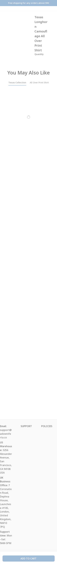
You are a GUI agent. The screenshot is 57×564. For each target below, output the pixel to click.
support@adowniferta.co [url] (6, 433)
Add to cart (28, 558)
